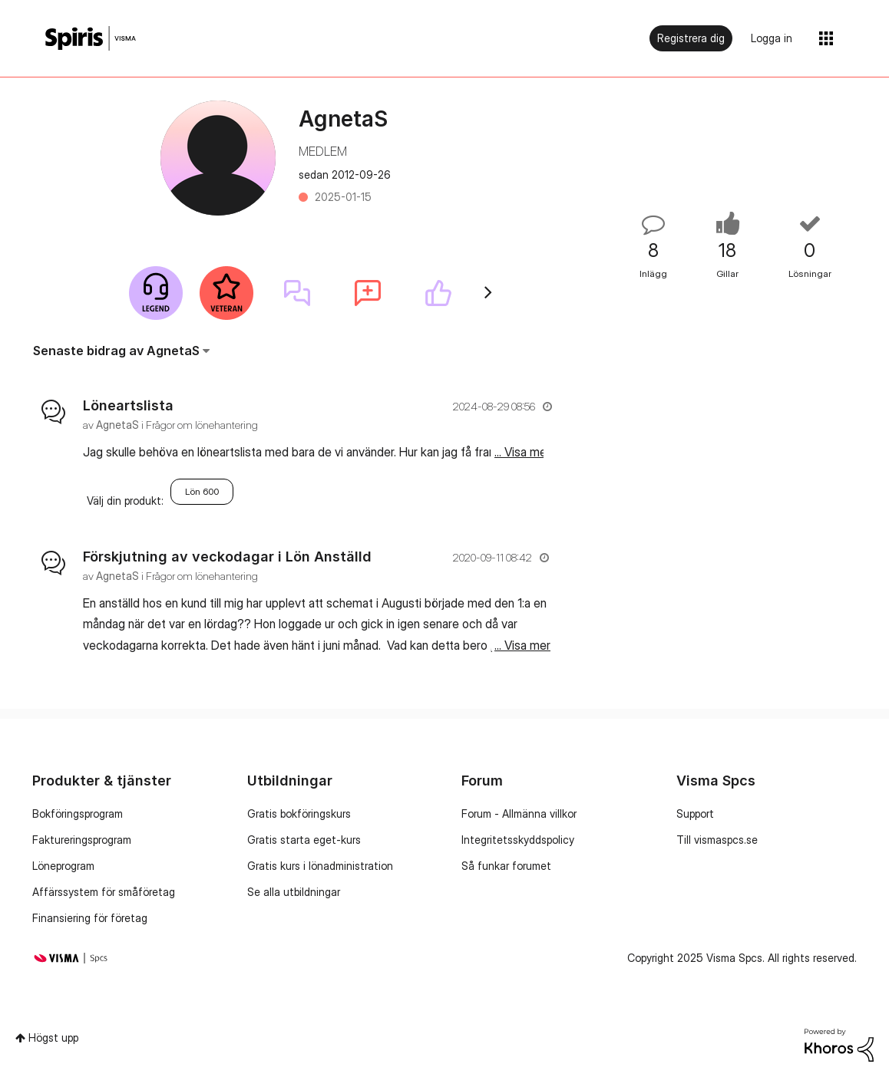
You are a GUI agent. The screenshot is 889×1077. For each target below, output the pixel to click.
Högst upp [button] (53, 1037)
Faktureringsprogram (81, 839)
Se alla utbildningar (293, 891)
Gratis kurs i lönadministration (320, 865)
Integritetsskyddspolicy (517, 839)
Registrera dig (691, 37)
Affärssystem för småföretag (103, 891)
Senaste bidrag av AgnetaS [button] (116, 350)
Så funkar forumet (506, 865)
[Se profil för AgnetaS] (117, 424)
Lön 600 (202, 491)
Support (695, 813)
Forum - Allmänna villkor (519, 813)
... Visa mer (522, 451)
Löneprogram (63, 865)
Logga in (771, 37)
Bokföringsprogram (77, 813)
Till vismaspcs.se (717, 839)
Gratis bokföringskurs (299, 813)
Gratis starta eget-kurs (304, 839)
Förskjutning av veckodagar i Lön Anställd (227, 556)
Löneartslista (128, 405)
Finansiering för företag (89, 917)
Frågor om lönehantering (202, 424)
